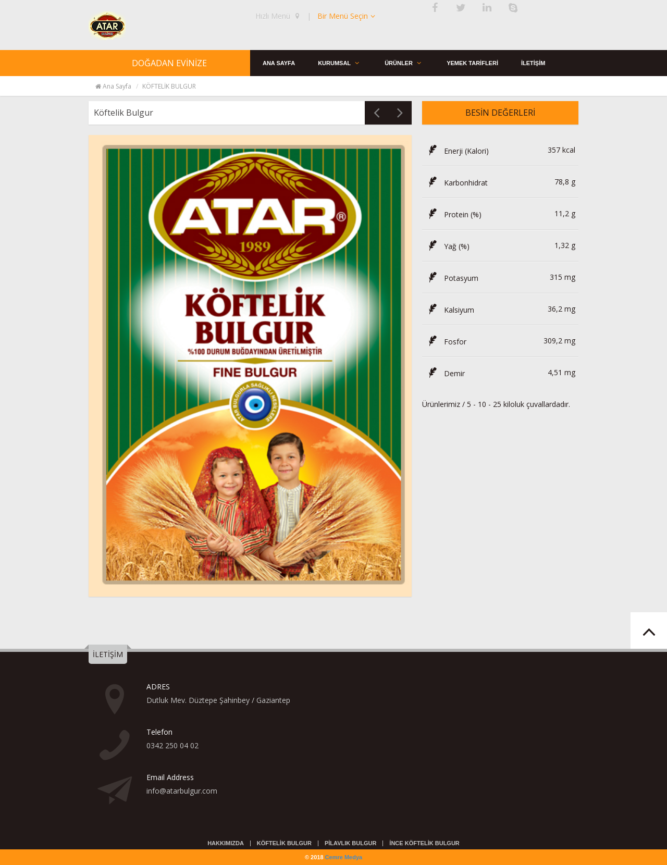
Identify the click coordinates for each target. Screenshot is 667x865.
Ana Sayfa (113, 86)
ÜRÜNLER (406, 63)
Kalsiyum (449, 310)
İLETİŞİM (536, 63)
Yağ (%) (447, 246)
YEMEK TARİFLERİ (474, 63)
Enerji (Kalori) (457, 151)
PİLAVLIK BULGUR (350, 843)
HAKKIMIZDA (225, 843)
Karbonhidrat (456, 183)
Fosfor (445, 342)
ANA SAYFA (279, 63)
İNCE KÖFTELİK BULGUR (424, 843)
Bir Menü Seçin (347, 16)
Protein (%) (453, 214)
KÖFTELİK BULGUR (284, 843)
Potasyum (451, 278)
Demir (445, 373)
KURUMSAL (341, 63)
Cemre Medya (344, 857)
